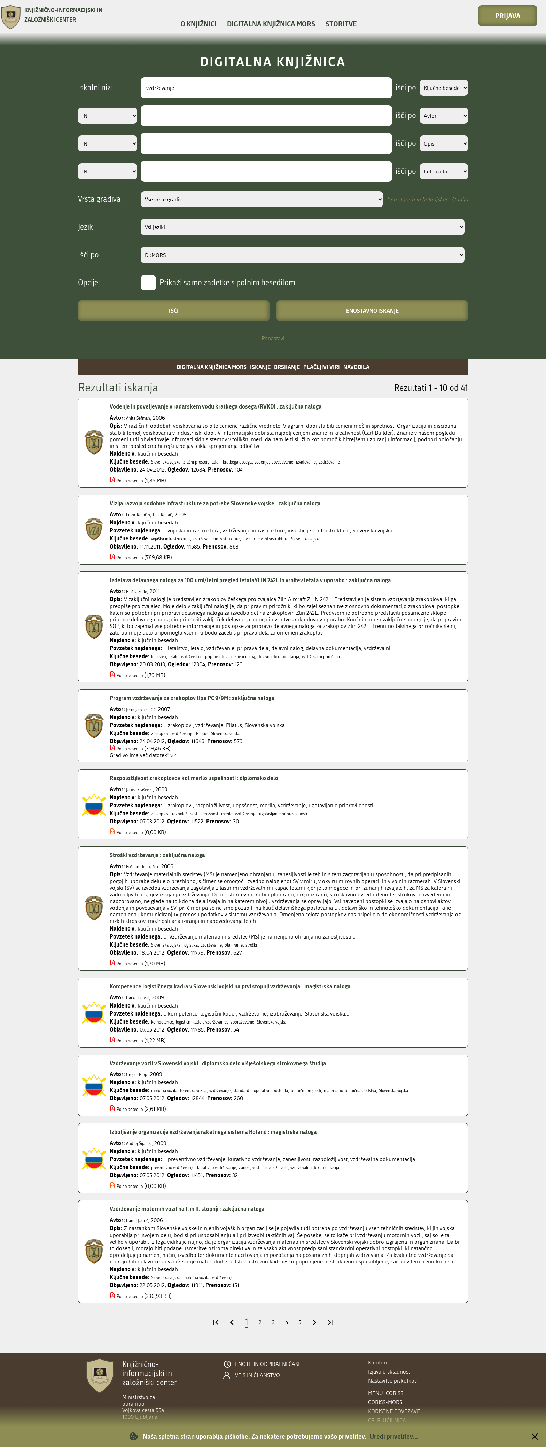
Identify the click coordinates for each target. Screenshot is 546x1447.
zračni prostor (210, 461)
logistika (204, 944)
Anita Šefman (142, 417)
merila (250, 813)
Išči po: (89, 254)
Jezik (85, 227)
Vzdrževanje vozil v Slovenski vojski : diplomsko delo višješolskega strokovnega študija (242, 1063)
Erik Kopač (174, 514)
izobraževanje (269, 1021)
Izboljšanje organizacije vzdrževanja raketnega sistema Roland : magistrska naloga (236, 1138)
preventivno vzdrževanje (180, 1173)
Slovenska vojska (171, 461)
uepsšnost (228, 813)
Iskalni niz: (95, 87)
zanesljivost (280, 1173)
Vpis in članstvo (257, 1375)
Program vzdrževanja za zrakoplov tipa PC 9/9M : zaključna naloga (211, 698)
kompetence (166, 1021)
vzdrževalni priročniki (372, 656)
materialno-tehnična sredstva (413, 1090)
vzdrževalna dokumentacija (366, 1173)
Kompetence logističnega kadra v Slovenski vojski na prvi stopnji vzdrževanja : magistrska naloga (257, 986)
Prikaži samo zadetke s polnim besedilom (227, 282)
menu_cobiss (385, 1393)
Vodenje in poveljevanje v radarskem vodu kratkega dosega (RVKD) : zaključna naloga (240, 406)
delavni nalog (270, 656)
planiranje (259, 944)
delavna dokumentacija (316, 656)
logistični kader (201, 1021)
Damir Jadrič (141, 1226)
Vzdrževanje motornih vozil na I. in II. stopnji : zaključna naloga (205, 1215)
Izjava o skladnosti (390, 1371)
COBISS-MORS (385, 1402)
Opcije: (89, 282)
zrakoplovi (163, 733)
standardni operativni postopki (295, 1090)
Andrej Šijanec (143, 1149)
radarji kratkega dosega (258, 461)
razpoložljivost (196, 813)
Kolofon (377, 1362)
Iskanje (260, 367)
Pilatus (217, 733)
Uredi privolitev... (394, 1436)
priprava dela (236, 656)
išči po (396, 87)
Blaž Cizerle (140, 591)
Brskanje (287, 367)
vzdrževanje (386, 461)
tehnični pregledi (355, 1090)
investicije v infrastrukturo (302, 538)
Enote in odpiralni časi (267, 1364)
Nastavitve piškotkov (392, 1380)
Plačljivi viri (321, 367)
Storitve (341, 24)
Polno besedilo (134, 480)
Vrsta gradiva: (100, 199)
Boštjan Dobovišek (148, 866)
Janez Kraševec (143, 789)
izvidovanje (356, 461)
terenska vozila (207, 1090)
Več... (176, 755)
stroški (282, 944)
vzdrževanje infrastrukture (237, 538)
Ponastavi (273, 338)
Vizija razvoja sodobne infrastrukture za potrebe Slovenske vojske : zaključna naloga (238, 503)
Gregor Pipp (140, 1074)
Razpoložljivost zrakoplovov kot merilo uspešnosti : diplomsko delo (213, 778)
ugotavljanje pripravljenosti (324, 813)
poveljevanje (325, 461)
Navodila (356, 367)
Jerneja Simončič (146, 709)
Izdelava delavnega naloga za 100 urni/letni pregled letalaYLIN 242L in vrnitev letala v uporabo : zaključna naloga (283, 580)
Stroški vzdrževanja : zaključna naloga (168, 855)
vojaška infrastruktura (177, 538)
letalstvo (161, 656)
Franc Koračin (142, 514)
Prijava (508, 16)
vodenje (298, 461)
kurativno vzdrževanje (237, 1173)
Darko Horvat (142, 997)
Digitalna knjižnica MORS (271, 24)
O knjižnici (198, 24)
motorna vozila (169, 1090)
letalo (180, 656)
